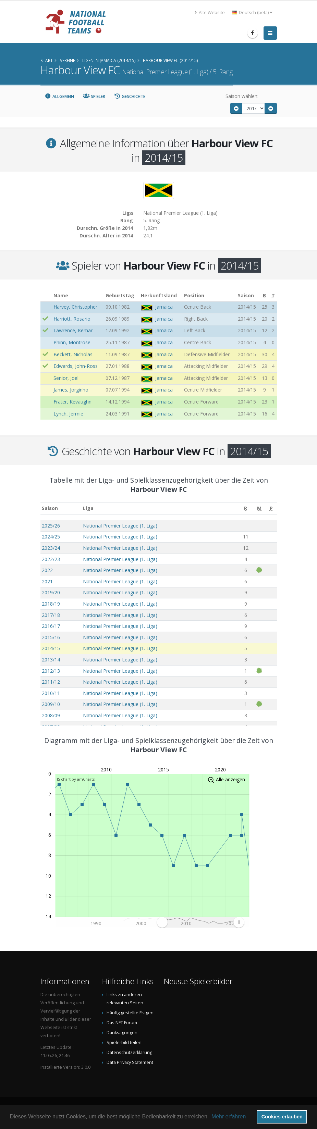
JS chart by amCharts (76, 779)
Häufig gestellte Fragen (130, 1013)
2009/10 (51, 704)
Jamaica (164, 306)
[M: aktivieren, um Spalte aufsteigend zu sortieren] (259, 508)
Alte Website (210, 12)
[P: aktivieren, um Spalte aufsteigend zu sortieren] (271, 508)
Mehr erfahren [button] (228, 1116)
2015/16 (51, 637)
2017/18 (51, 615)
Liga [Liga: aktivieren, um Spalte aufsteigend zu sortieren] (88, 508)
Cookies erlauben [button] (282, 1116)
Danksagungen (122, 1032)
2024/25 (51, 536)
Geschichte (130, 96)
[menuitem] (200, 922)
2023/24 (51, 548)
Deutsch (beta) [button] (252, 12)
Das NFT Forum (122, 1023)
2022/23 (51, 559)
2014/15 (51, 648)
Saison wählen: (241, 96)
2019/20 (51, 592)
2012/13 (51, 671)
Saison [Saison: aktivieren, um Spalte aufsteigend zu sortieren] (50, 508)
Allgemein (59, 96)
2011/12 (51, 682)
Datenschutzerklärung (129, 1052)
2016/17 (51, 626)
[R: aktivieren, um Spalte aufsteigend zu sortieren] (245, 508)
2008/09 (51, 715)
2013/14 (51, 659)
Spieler (94, 96)
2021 (47, 581)
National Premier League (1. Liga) (120, 525)
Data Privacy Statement (130, 1062)
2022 (47, 570)
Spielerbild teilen (124, 1042)
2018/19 (51, 603)
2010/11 (51, 693)
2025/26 (51, 525)
